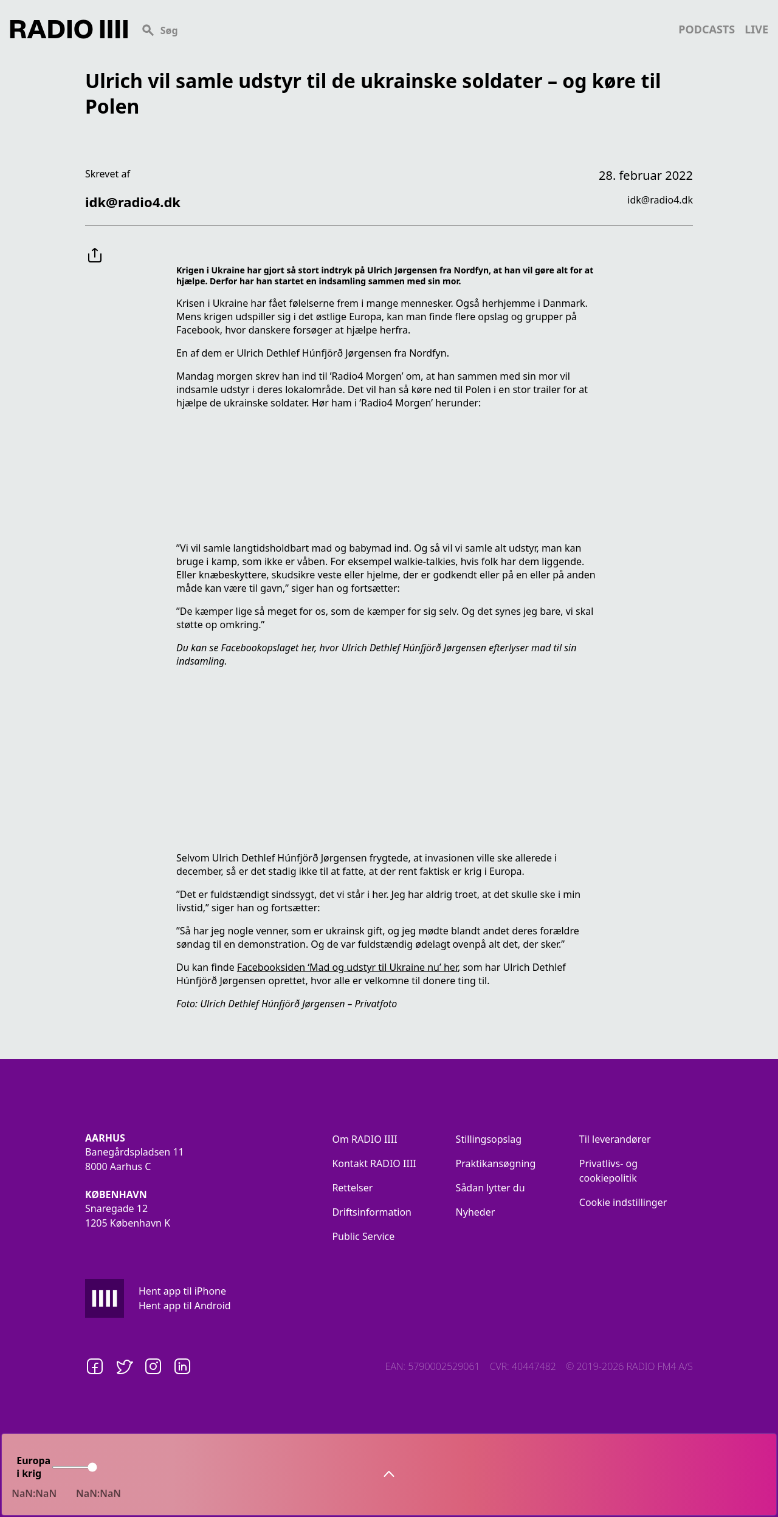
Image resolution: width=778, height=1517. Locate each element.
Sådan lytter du (490, 1187)
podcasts (706, 29)
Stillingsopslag (489, 1139)
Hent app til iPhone (182, 1291)
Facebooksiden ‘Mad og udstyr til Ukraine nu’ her (347, 967)
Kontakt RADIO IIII (374, 1163)
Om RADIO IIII (364, 1139)
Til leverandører (615, 1139)
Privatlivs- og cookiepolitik (608, 1171)
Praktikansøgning (496, 1163)
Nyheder (475, 1212)
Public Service (363, 1236)
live (756, 29)
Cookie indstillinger (623, 1202)
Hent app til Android (185, 1305)
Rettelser (352, 1187)
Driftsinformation (371, 1212)
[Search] (403, 29)
